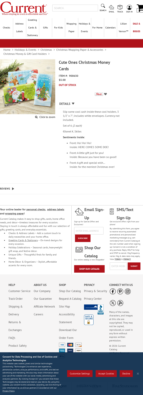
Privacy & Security (95, 291)
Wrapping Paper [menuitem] (71, 27)
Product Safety (18, 346)
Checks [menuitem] (6, 27)
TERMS (118, 259)
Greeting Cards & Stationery (23, 240)
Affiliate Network (44, 306)
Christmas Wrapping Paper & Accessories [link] (79, 49)
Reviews (5, 188)
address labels (55, 209)
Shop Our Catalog (89, 268)
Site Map (64, 306)
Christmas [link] (46, 49)
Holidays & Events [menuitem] (84, 27)
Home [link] (6, 49)
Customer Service (20, 291)
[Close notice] (137, 374)
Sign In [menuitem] (129, 11)
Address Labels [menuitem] (19, 27)
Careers (38, 314)
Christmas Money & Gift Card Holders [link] (25, 53)
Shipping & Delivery (16, 310)
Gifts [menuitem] (45, 27)
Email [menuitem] (111, 11)
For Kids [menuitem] (58, 27)
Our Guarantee (43, 299)
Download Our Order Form (68, 334)
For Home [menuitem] (97, 27)
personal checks (35, 209)
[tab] (89, 104)
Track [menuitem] (120, 11)
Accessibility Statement (66, 318)
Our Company (42, 291)
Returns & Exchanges (15, 326)
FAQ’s (12, 338)
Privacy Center (93, 299)
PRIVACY (127, 259)
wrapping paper (14, 213)
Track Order (16, 299)
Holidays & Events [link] (25, 49)
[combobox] (75, 8)
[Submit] (134, 266)
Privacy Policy (8, 391)
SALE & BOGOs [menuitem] (136, 27)
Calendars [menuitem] (110, 27)
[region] (71, 373)
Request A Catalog (70, 299)
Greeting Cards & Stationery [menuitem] (32, 27)
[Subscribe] (83, 238)
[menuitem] (123, 27)
